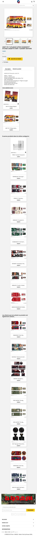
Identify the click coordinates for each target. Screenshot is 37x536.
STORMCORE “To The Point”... (18, 241)
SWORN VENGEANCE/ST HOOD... (18, 307)
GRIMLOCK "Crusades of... (18, 220)
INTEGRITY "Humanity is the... (18, 263)
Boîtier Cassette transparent (18, 154)
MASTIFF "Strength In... (18, 378)
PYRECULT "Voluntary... (18, 198)
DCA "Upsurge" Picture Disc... (18, 444)
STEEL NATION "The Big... (18, 400)
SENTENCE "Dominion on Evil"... (18, 357)
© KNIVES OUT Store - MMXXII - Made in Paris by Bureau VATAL (18, 534)
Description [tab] (8, 69)
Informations (6, 529)
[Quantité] (3, 59)
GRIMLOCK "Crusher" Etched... (18, 285)
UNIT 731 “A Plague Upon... (11, 128)
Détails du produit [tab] (17, 69)
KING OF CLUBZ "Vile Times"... (18, 487)
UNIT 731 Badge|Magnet (11, 106)
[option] (18, 499)
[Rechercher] (27, 5)
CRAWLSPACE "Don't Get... (18, 335)
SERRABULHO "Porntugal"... (18, 176)
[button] (4, 499)
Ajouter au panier (15, 59)
